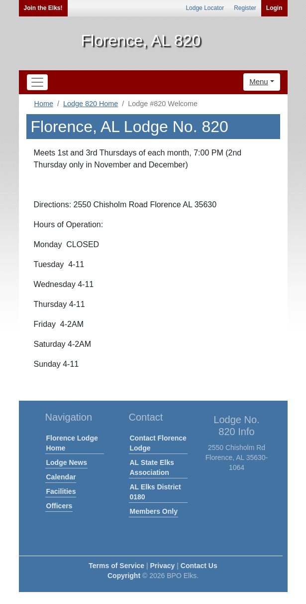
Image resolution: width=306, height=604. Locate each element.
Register (245, 7)
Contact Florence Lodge (158, 443)
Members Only (154, 511)
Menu (258, 81)
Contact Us (199, 566)
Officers (59, 506)
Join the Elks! (43, 7)
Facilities (61, 491)
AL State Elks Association (152, 467)
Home (43, 104)
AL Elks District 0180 (155, 492)
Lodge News (66, 462)
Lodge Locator (205, 7)
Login (274, 7)
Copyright (123, 576)
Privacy (162, 566)
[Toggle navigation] (37, 82)
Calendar (61, 477)
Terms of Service (116, 566)
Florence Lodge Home (72, 443)
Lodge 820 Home (90, 104)
